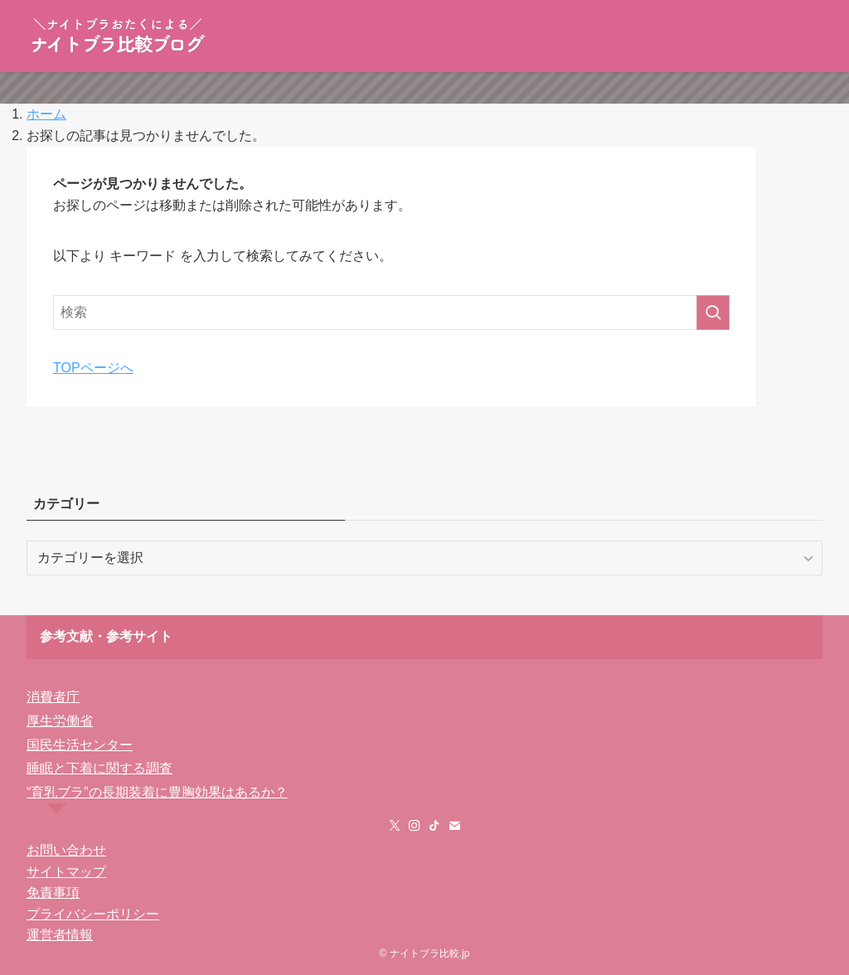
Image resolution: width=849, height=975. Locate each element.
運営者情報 (60, 935)
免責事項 (53, 892)
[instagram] (414, 825)
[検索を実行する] (713, 312)
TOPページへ (93, 368)
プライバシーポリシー (93, 914)
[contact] (454, 825)
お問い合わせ (66, 850)
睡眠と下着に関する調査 (99, 768)
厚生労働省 (60, 721)
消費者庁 (53, 697)
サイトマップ (66, 872)
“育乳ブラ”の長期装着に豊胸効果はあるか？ (157, 792)
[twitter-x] (394, 825)
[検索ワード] (391, 312)
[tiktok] (434, 825)
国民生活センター (80, 745)
